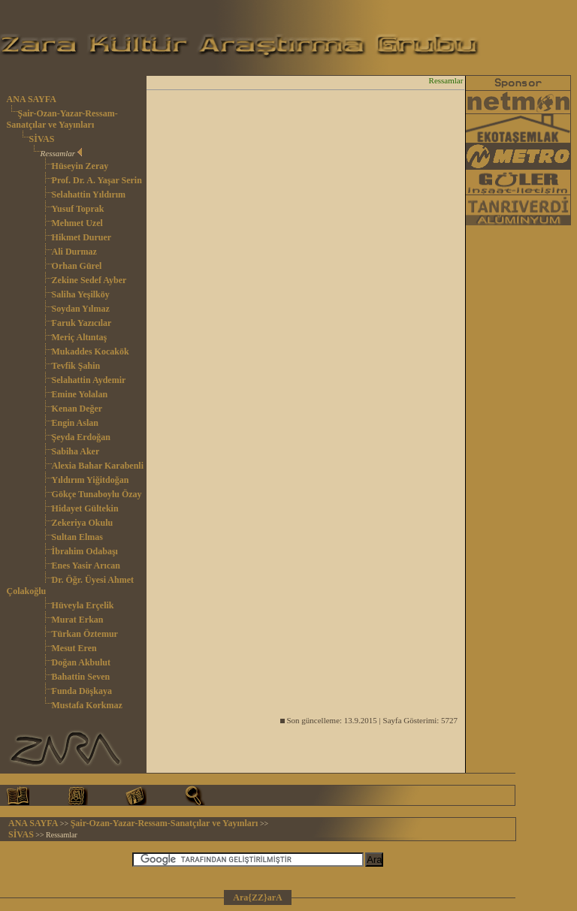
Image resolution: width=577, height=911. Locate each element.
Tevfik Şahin (76, 365)
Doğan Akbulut (81, 662)
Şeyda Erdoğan (81, 437)
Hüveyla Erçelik (83, 605)
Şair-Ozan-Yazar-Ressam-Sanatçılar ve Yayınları (62, 119)
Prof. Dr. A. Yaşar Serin (97, 180)
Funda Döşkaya (82, 691)
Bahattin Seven (81, 676)
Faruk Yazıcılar (82, 323)
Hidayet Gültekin (85, 508)
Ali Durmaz (74, 251)
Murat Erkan (78, 619)
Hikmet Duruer (82, 237)
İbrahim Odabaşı (85, 551)
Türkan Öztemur (85, 634)
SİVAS (42, 139)
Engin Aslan (75, 423)
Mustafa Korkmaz (87, 705)
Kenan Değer (77, 408)
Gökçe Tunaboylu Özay (97, 494)
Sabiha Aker (76, 451)
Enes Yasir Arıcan (86, 565)
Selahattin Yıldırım (89, 194)
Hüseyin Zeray (80, 166)
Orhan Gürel (77, 266)
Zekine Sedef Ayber (89, 280)
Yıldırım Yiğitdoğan (90, 480)
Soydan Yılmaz (81, 308)
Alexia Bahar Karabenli (97, 465)
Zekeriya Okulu (82, 522)
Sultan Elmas (77, 537)
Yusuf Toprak (78, 209)
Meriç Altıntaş (79, 337)
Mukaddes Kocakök (90, 351)
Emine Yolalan (80, 394)
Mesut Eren (74, 648)
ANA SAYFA (31, 99)
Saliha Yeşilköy (81, 294)
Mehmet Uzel (77, 223)
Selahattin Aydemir (89, 380)
